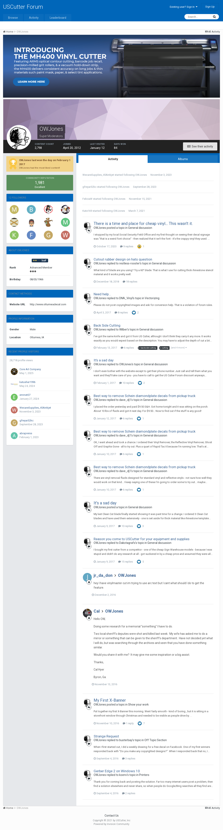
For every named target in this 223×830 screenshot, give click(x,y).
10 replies (126, 382)
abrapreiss (25, 433)
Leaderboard (58, 17)
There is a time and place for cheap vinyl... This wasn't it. (143, 223)
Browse (13, 17)
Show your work (138, 704)
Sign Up (210, 6)
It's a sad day (104, 360)
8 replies (121, 312)
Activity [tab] (113, 159)
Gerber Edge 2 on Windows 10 (117, 771)
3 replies (128, 758)
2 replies (128, 793)
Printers (144, 775)
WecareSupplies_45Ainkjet (35, 407)
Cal (97, 611)
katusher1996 (27, 382)
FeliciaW (87, 198)
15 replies (125, 561)
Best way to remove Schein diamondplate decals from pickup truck (144, 396)
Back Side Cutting (107, 325)
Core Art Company (30, 369)
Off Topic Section (155, 740)
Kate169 (87, 210)
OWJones (141, 174)
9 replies (126, 246)
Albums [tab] (183, 159)
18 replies (130, 281)
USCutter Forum (23, 6)
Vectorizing (152, 298)
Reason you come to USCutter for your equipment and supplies (141, 539)
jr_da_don (103, 575)
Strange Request (106, 736)
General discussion (140, 227)
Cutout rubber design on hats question (123, 259)
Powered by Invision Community (111, 824)
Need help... (102, 294)
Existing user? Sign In (183, 6)
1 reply (128, 723)
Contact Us (112, 815)
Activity (34, 17)
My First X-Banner (110, 700)
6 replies (127, 347)
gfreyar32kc (26, 420)
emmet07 (24, 394)
